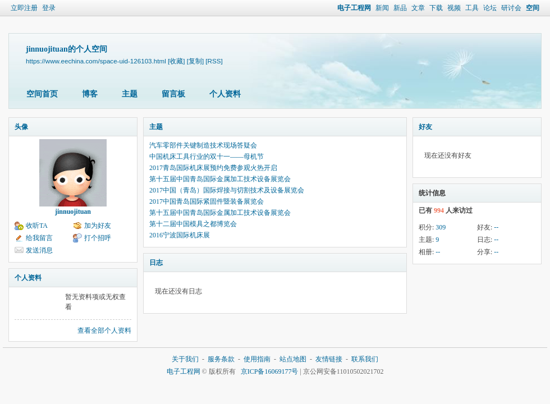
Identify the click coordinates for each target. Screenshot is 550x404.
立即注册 (24, 8)
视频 (454, 8)
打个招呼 (97, 238)
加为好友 (97, 225)
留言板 (173, 94)
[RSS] (213, 61)
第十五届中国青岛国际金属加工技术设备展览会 (220, 179)
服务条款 (221, 359)
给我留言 (39, 238)
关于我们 (185, 359)
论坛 (490, 8)
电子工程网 (354, 8)
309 (441, 227)
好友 (425, 127)
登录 (49, 8)
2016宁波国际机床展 (179, 235)
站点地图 (292, 359)
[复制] (195, 61)
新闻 (382, 8)
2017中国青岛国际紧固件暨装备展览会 (206, 201)
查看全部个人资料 (104, 330)
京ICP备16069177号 (270, 371)
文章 (418, 8)
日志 (156, 263)
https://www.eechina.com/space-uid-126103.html (96, 61)
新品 (400, 8)
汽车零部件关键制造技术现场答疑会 (203, 145)
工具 (472, 8)
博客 (90, 94)
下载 (436, 8)
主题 (130, 94)
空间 (532, 8)
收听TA (37, 225)
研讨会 (511, 8)
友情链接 (328, 359)
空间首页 (42, 94)
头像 (21, 127)
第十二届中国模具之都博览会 (193, 224)
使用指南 (257, 359)
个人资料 (225, 94)
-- (496, 227)
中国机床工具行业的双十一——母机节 (206, 156)
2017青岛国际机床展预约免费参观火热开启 (213, 168)
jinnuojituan (73, 211)
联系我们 (364, 359)
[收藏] (176, 61)
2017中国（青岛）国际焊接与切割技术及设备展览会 (226, 190)
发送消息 (39, 250)
